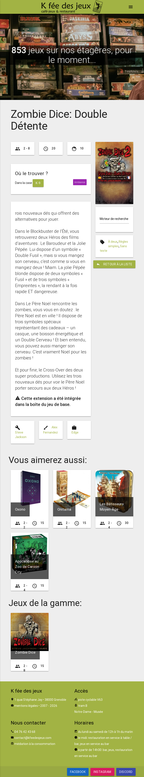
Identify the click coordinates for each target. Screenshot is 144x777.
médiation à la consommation (34, 744)
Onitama (64, 509)
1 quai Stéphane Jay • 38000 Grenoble (40, 700)
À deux (112, 242)
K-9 (38, 183)
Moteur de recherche (114, 219)
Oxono (20, 509)
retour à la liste (114, 264)
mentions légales (26, 706)
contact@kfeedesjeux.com (32, 738)
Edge (75, 432)
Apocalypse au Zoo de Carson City (27, 566)
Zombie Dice (25, 652)
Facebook (78, 772)
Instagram (102, 772)
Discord (126, 772)
